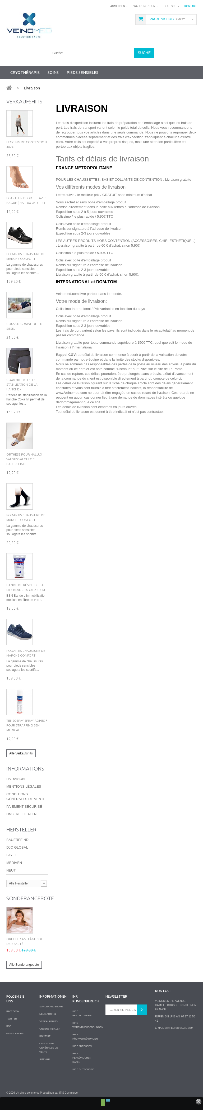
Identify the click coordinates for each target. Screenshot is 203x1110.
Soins (53, 72)
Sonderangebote (30, 898)
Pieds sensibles (82, 72)
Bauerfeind (17, 840)
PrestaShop (47, 1092)
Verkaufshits (24, 101)
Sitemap (44, 1059)
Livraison (15, 779)
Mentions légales (23, 786)
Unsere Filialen (21, 814)
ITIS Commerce (68, 1092)
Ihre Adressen (82, 1046)
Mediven (14, 863)
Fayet (11, 855)
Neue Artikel (47, 1014)
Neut (11, 870)
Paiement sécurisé (24, 806)
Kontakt (190, 6)
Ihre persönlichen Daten (81, 1057)
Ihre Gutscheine (83, 1069)
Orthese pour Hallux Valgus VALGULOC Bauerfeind (24, 459)
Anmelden (117, 6)
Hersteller (21, 829)
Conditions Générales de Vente (48, 1047)
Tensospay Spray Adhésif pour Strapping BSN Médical (26, 725)
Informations (25, 768)
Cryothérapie (25, 72)
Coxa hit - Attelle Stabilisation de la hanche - (22, 384)
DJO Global (17, 847)
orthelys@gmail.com (178, 1028)
